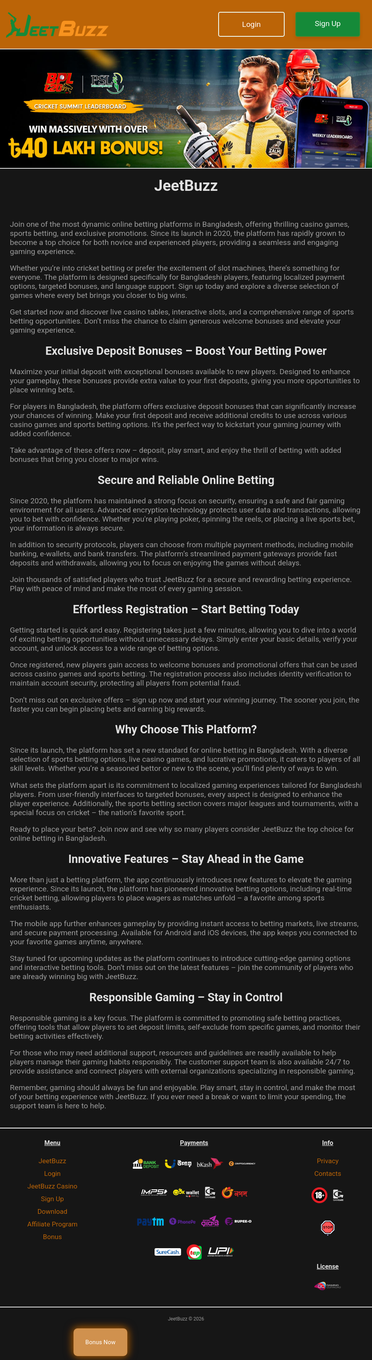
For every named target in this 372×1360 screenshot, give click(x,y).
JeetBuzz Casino (52, 1186)
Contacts (327, 1173)
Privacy (328, 1161)
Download (53, 1211)
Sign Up (327, 23)
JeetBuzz (52, 1161)
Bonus (52, 1237)
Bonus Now (100, 1342)
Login (251, 24)
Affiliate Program (52, 1224)
